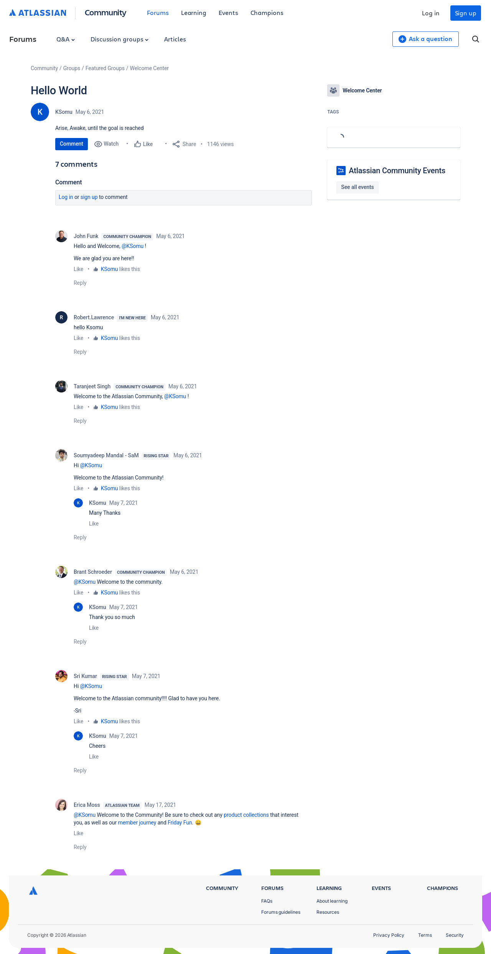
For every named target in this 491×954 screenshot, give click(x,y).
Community (106, 12)
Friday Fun (180, 822)
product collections (246, 815)
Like (78, 269)
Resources (327, 912)
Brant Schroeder (93, 572)
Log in (431, 13)
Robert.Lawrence (94, 317)
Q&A (65, 39)
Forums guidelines (280, 912)
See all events (357, 187)
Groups (71, 68)
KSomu (63, 112)
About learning (332, 901)
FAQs (266, 901)
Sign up (465, 13)
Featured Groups (105, 68)
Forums (158, 12)
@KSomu (132, 246)
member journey (137, 822)
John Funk (86, 236)
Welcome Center (149, 68)
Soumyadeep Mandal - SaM (106, 455)
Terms (425, 935)
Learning (193, 12)
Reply (80, 283)
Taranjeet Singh (92, 386)
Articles (175, 39)
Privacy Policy (388, 935)
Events (228, 12)
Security (455, 935)
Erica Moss (87, 805)
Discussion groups (120, 39)
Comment (71, 144)
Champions (266, 12)
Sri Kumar (85, 676)
